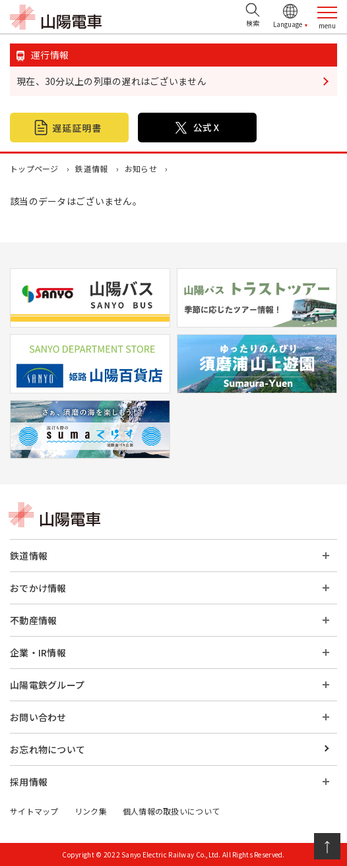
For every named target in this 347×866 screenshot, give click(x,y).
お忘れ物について (47, 749)
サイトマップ (34, 811)
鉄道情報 (91, 168)
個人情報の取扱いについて (171, 811)
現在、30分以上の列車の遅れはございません (111, 81)
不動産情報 (33, 620)
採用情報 (28, 781)
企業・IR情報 (38, 652)
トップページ (34, 168)
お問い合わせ (38, 717)
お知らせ (141, 168)
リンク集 (91, 811)
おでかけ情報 (38, 587)
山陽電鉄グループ (47, 684)
